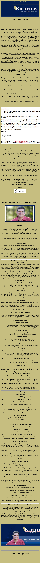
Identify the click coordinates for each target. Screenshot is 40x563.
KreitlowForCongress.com (20, 1)
